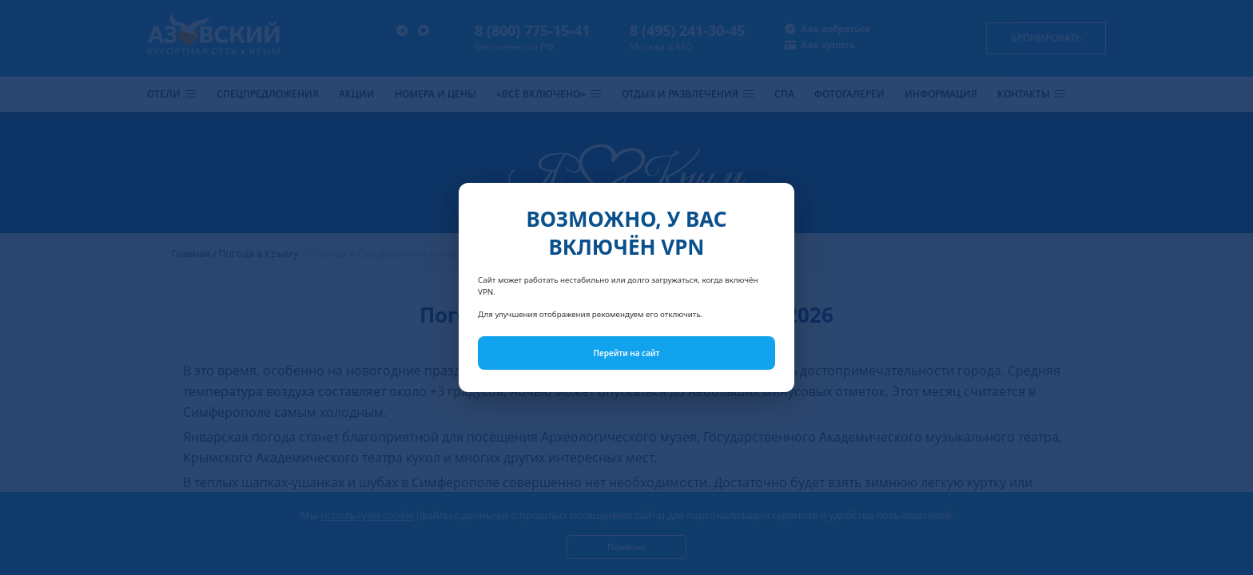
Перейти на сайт (627, 353)
